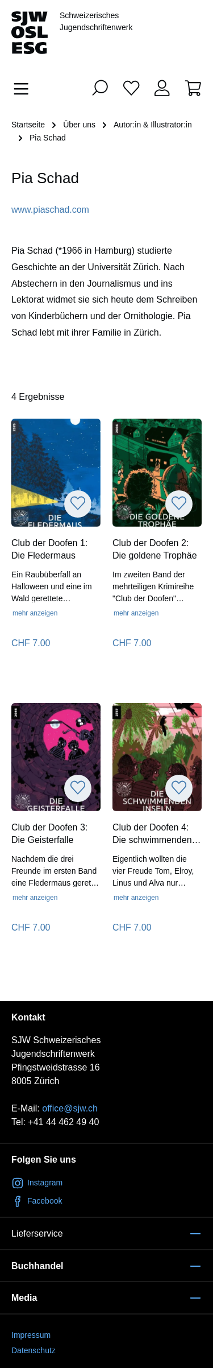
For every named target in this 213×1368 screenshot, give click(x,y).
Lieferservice (37, 1233)
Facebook (36, 1200)
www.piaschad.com (50, 209)
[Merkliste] (131, 88)
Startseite (28, 124)
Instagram (36, 1182)
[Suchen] (100, 88)
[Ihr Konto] (162, 88)
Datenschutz (33, 1350)
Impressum (31, 1335)
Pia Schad (48, 137)
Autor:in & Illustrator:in (153, 124)
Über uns (79, 124)
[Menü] (24, 89)
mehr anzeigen (34, 613)
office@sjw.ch (70, 1108)
